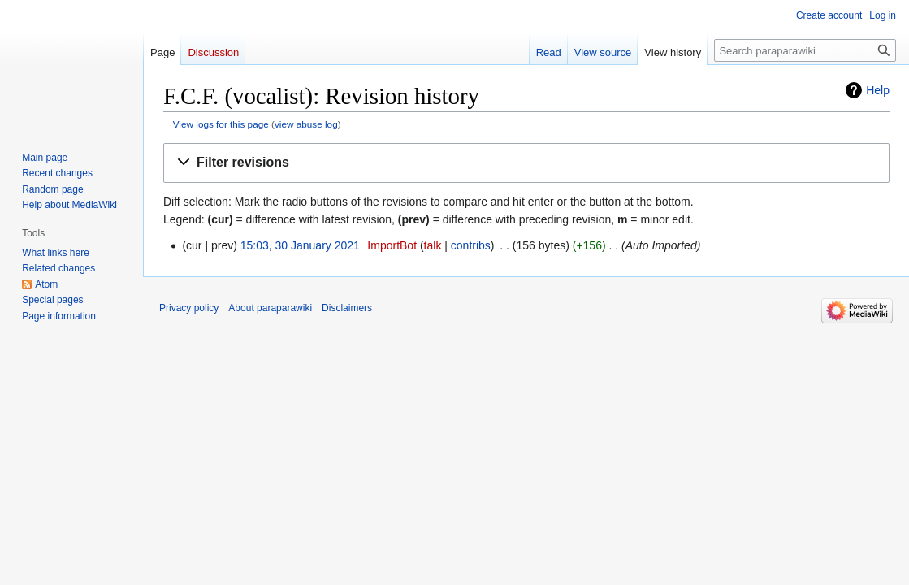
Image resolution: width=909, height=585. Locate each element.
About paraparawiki (270, 308)
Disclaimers (347, 308)
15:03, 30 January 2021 (300, 245)
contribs (471, 245)
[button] (526, 163)
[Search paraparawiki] (805, 50)
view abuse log (306, 124)
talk (433, 245)
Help (878, 90)
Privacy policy (189, 308)
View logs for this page (221, 124)
